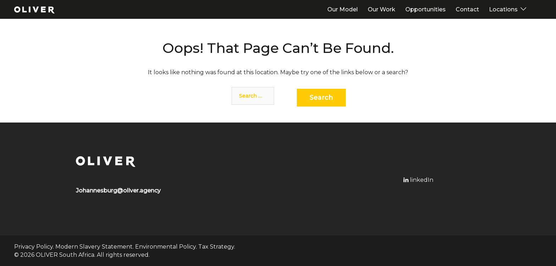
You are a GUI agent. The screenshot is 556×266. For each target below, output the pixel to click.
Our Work (381, 9)
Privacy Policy (33, 246)
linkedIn (418, 180)
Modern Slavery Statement (94, 246)
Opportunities (425, 9)
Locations (503, 9)
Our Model (342, 9)
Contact (467, 9)
